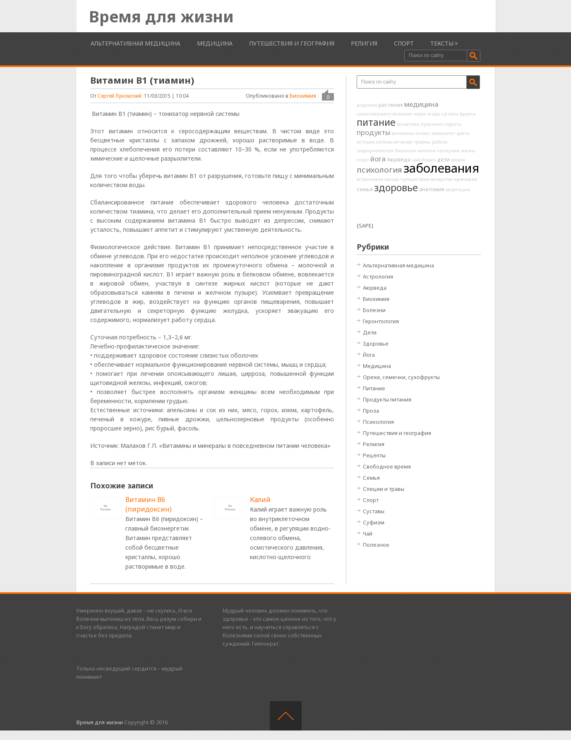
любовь (384, 142)
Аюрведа (398, 159)
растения (391, 104)
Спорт (404, 43)
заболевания (441, 168)
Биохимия (303, 95)
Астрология (378, 276)
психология (379, 169)
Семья (371, 477)
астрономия (370, 179)
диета (463, 133)
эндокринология (375, 151)
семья (365, 189)
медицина (421, 104)
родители (367, 105)
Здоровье (376, 343)
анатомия (431, 189)
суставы (449, 114)
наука (419, 114)
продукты (373, 132)
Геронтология (381, 321)
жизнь (468, 151)
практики (431, 124)
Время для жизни (161, 16)
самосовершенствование (384, 114)
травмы (422, 142)
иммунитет (444, 133)
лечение (403, 142)
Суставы (373, 511)
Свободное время (387, 466)
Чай (367, 533)
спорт (363, 160)
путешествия (415, 179)
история (366, 142)
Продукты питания (387, 399)
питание (376, 122)
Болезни (374, 310)
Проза (371, 410)
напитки (426, 151)
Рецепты (374, 455)
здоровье (396, 187)
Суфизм (373, 522)
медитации (458, 189)
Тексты (441, 43)
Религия (364, 43)
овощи (391, 179)
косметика (408, 124)
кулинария (465, 179)
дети (443, 159)
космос (422, 133)
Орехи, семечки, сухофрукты (401, 377)
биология (405, 151)
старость (452, 124)
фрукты (468, 114)
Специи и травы (383, 489)
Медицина (215, 43)
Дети (370, 332)
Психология (378, 421)
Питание (374, 388)
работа (439, 142)
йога (378, 158)
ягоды (433, 114)
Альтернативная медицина (135, 43)
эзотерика (448, 151)
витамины (402, 133)
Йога (369, 354)
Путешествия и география (291, 43)
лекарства (441, 179)
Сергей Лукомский (120, 95)
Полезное (376, 544)
